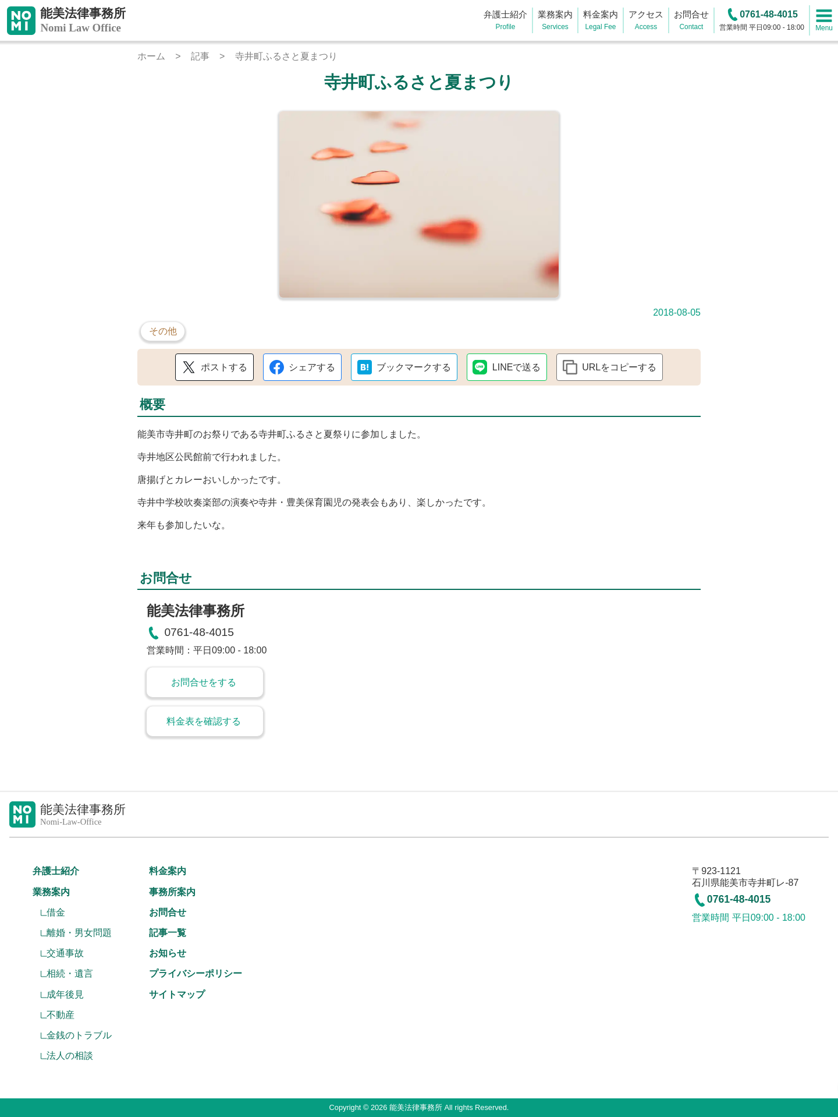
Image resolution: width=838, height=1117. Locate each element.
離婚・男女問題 (79, 933)
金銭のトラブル (79, 1035)
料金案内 (167, 871)
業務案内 (51, 892)
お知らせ (167, 953)
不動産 (60, 1015)
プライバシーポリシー (195, 973)
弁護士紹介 (56, 871)
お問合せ (167, 912)
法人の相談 (70, 1056)
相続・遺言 (70, 973)
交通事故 (65, 953)
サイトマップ (177, 994)
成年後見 (65, 994)
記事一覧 (167, 933)
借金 (56, 912)
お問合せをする (203, 682)
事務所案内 (172, 892)
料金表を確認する (203, 721)
